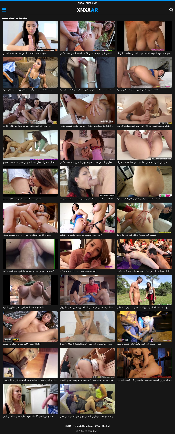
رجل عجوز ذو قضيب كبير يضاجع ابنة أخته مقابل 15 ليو (27, 126)
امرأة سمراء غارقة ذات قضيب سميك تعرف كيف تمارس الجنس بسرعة (87, 198)
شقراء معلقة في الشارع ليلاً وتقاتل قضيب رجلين (139, 343)
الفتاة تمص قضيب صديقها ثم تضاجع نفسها (22, 198)
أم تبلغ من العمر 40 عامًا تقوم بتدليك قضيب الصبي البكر (28, 416)
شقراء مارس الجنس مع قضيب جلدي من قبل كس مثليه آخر (144, 380)
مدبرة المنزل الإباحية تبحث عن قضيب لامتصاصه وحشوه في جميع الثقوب (87, 380)
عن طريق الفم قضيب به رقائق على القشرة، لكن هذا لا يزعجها (30, 380)
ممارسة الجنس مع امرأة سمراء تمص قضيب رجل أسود (28, 89)
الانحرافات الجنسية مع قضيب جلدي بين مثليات (81, 235)
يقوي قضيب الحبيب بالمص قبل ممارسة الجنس (24, 53)
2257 (97, 426)
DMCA (68, 426)
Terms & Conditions (83, 426)
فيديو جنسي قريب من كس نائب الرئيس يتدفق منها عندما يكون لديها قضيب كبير (30, 271)
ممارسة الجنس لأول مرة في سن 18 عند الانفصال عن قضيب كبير (87, 53)
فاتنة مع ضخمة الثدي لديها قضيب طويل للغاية (23, 307)
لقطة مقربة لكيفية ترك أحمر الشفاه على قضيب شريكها (85, 89)
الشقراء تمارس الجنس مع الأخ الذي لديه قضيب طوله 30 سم (144, 126)
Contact (106, 426)
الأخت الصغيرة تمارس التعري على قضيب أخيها (138, 198)
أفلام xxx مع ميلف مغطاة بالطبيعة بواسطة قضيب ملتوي (143, 307)
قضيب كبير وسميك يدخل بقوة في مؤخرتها (136, 235)
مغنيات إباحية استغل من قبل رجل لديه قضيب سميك (27, 235)
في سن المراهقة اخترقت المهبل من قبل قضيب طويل (142, 162)
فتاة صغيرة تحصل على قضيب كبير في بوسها (137, 89)
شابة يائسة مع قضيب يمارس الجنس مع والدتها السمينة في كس (87, 416)
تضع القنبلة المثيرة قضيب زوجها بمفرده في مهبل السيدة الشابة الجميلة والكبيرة (87, 343)
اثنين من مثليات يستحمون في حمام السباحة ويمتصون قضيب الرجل (87, 307)
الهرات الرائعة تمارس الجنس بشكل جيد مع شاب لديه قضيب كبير (144, 271)
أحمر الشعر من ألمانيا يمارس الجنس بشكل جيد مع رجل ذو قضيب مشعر (87, 126)
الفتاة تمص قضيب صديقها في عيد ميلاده (78, 271)
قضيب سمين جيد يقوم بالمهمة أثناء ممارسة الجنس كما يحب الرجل (144, 53)
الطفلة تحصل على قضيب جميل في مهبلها (22, 343)
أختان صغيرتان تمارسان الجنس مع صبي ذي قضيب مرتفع (29, 162)
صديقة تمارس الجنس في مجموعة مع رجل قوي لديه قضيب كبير (87, 162)
